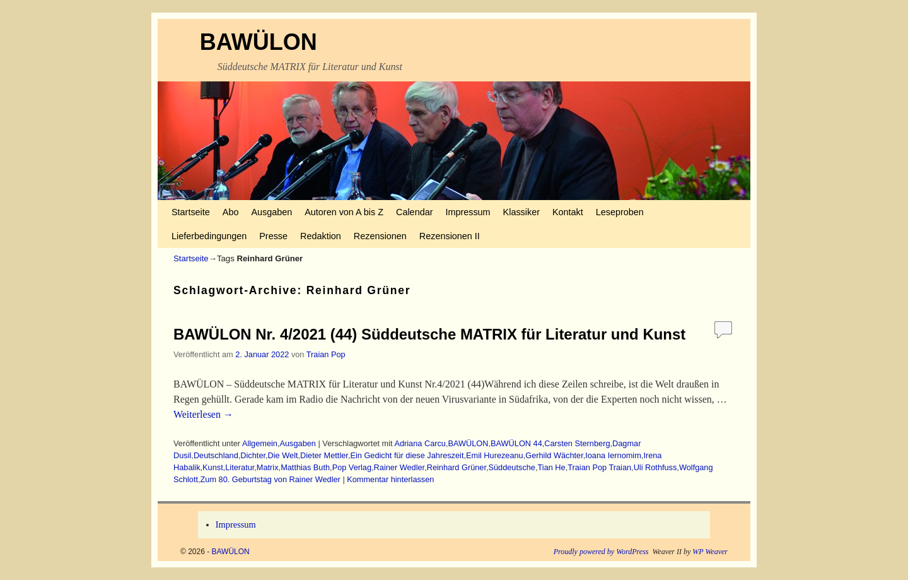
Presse (273, 236)
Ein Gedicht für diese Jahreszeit (406, 455)
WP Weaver (710, 551)
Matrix (268, 467)
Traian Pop (326, 354)
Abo (231, 212)
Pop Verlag (351, 467)
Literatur (239, 467)
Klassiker (521, 212)
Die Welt (283, 455)
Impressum (467, 212)
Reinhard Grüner (456, 467)
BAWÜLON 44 (516, 443)
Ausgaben (271, 212)
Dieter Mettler (324, 455)
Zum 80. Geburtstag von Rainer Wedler (270, 479)
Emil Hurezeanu (494, 455)
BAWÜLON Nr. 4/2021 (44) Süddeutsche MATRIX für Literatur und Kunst (429, 334)
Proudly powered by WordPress (601, 551)
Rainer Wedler (399, 467)
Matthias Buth (305, 467)
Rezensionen (380, 236)
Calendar (414, 212)
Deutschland (216, 455)
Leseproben (620, 212)
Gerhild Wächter (554, 455)
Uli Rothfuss (655, 467)
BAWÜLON (258, 42)
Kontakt (567, 212)
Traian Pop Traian (599, 467)
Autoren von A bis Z (344, 212)
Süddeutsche (512, 467)
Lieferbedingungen (209, 236)
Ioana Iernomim (613, 455)
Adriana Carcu (420, 443)
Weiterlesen (203, 414)
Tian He (551, 467)
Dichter (252, 455)
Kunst (212, 467)
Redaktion (320, 236)
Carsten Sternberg (577, 443)
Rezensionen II (449, 236)
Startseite (191, 212)
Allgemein (259, 443)
